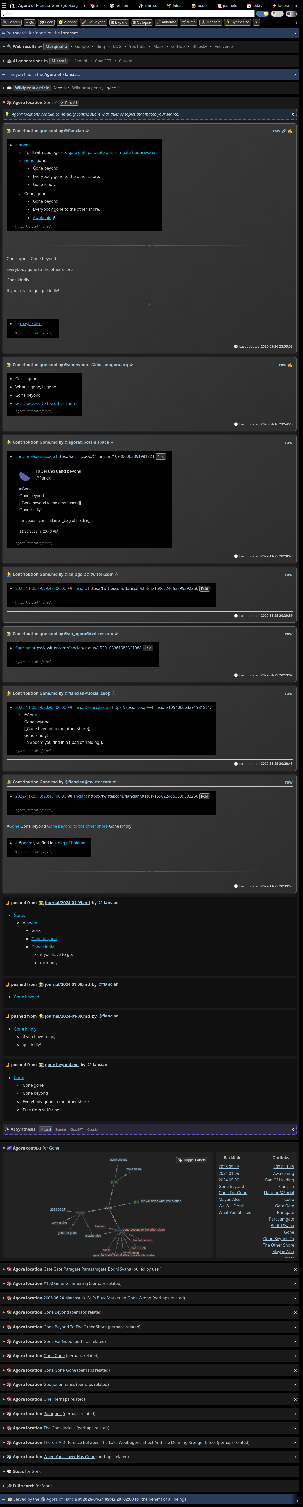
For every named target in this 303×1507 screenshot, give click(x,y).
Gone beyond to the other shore (45, 403)
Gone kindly (42, 947)
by (149, 902)
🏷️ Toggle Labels (192, 1160)
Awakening (43, 217)
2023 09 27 (229, 1166)
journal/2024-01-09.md (67, 902)
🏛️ (42, 1499)
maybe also (31, 324)
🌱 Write (189, 22)
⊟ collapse (142, 22)
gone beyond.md (62, 1064)
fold (160, 457)
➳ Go (29, 22)
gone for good (233, 1192)
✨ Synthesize (237, 22)
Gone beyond (44, 938)
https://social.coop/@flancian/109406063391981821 (105, 456)
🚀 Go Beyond (94, 22)
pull (30, 152)
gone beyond (231, 1186)
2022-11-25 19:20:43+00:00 (40, 707)
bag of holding (72, 843)
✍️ (290, 131)
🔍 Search (11, 22)
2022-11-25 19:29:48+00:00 (40, 588)
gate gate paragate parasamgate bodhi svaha (112, 152)
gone (111, 88)
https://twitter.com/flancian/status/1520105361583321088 (86, 648)
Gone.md (49, 442)
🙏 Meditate (211, 22)
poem (24, 145)
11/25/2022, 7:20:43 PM (38, 532)
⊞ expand (119, 22)
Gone (57, 88)
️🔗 (284, 131)
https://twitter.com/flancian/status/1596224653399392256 (143, 588)
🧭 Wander (67, 22)
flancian (78, 588)
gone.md (48, 130)
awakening (283, 1173)
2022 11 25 (283, 1166)
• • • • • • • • (121, 46)
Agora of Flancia (62, 1499)
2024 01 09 (229, 1173)
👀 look (46, 22)
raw (276, 131)
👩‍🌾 (9, 130)
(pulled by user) (152, 1269)
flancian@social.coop (35, 456)
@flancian (108, 902)
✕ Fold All (69, 103)
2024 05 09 (229, 1180)
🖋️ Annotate (166, 22)
